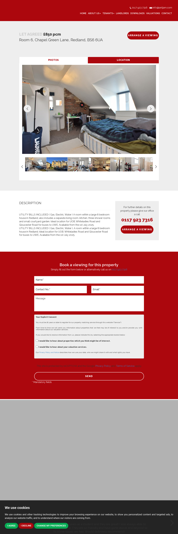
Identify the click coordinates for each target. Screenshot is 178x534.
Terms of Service (125, 366)
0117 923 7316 (137, 219)
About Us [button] (94, 13)
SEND (89, 376)
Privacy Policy (103, 366)
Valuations (153, 13)
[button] (27, 108)
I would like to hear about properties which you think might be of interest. (73, 340)
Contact (166, 13)
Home (83, 13)
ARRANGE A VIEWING (143, 35)
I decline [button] (26, 525)
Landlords (122, 13)
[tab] (53, 60)
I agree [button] (11, 525)
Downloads (137, 13)
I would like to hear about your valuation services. (61, 346)
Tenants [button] (108, 13)
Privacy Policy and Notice (49, 352)
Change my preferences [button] (52, 525)
